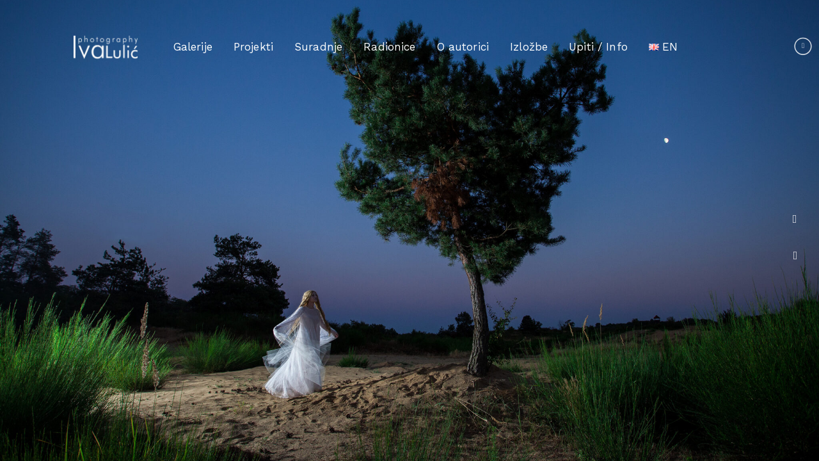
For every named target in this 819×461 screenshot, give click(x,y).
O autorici (463, 46)
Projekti (253, 46)
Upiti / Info (598, 46)
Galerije (192, 46)
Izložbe (529, 46)
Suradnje (318, 46)
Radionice (389, 46)
